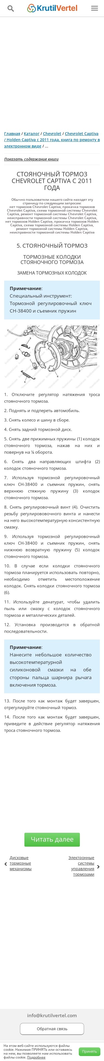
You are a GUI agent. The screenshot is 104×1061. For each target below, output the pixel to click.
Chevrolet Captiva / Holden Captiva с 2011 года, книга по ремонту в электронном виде (52, 140)
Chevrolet (52, 133)
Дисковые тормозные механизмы (21, 863)
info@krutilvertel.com (52, 1015)
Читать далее (52, 839)
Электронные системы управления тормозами (81, 866)
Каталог (31, 133)
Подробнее (36, 1057)
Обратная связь (52, 1028)
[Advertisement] (52, 72)
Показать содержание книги (31, 159)
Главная (12, 133)
